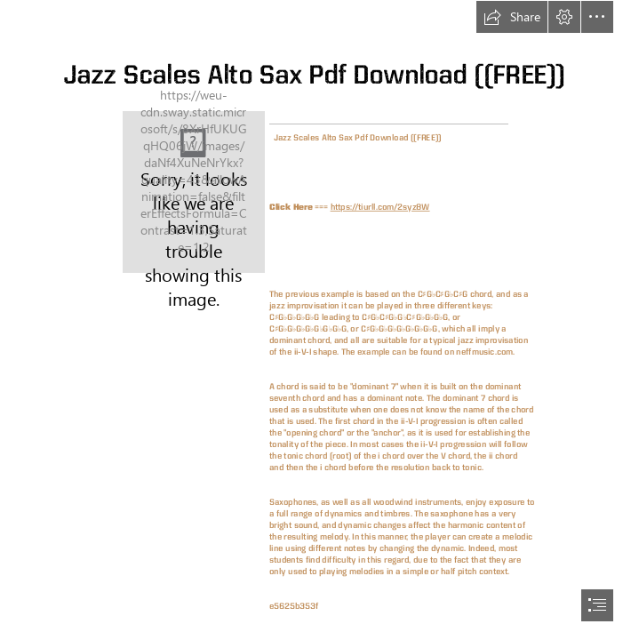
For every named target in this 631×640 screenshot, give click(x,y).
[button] (511, 17)
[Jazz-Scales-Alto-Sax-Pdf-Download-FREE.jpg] (194, 192)
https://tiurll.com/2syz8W (380, 207)
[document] (315, 320)
